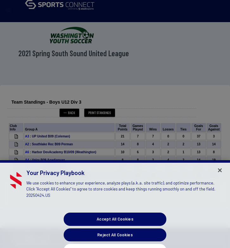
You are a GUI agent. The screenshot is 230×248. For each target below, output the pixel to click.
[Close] (220, 181)
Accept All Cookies (115, 229)
